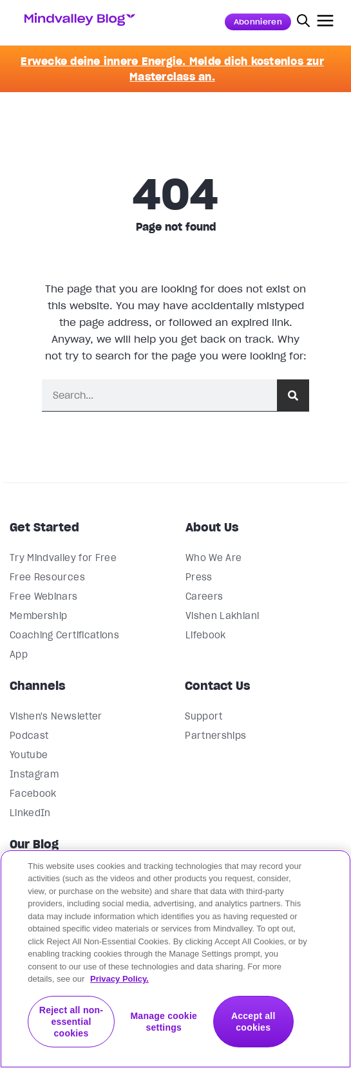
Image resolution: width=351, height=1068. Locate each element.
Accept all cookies (253, 1022)
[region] (175, 959)
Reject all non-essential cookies (71, 1021)
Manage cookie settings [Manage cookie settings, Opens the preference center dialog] (163, 1022)
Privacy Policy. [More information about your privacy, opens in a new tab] (119, 979)
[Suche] (293, 395)
